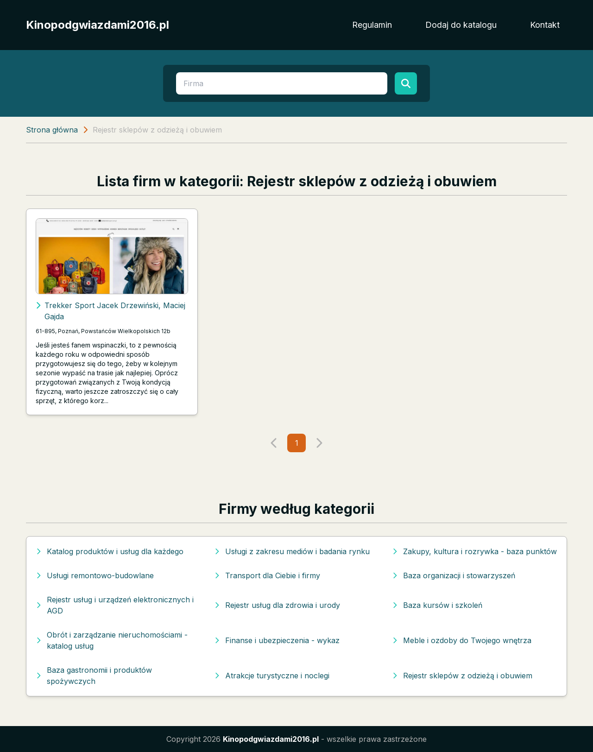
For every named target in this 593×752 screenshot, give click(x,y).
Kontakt (545, 25)
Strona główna (52, 129)
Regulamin (372, 25)
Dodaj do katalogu (461, 25)
